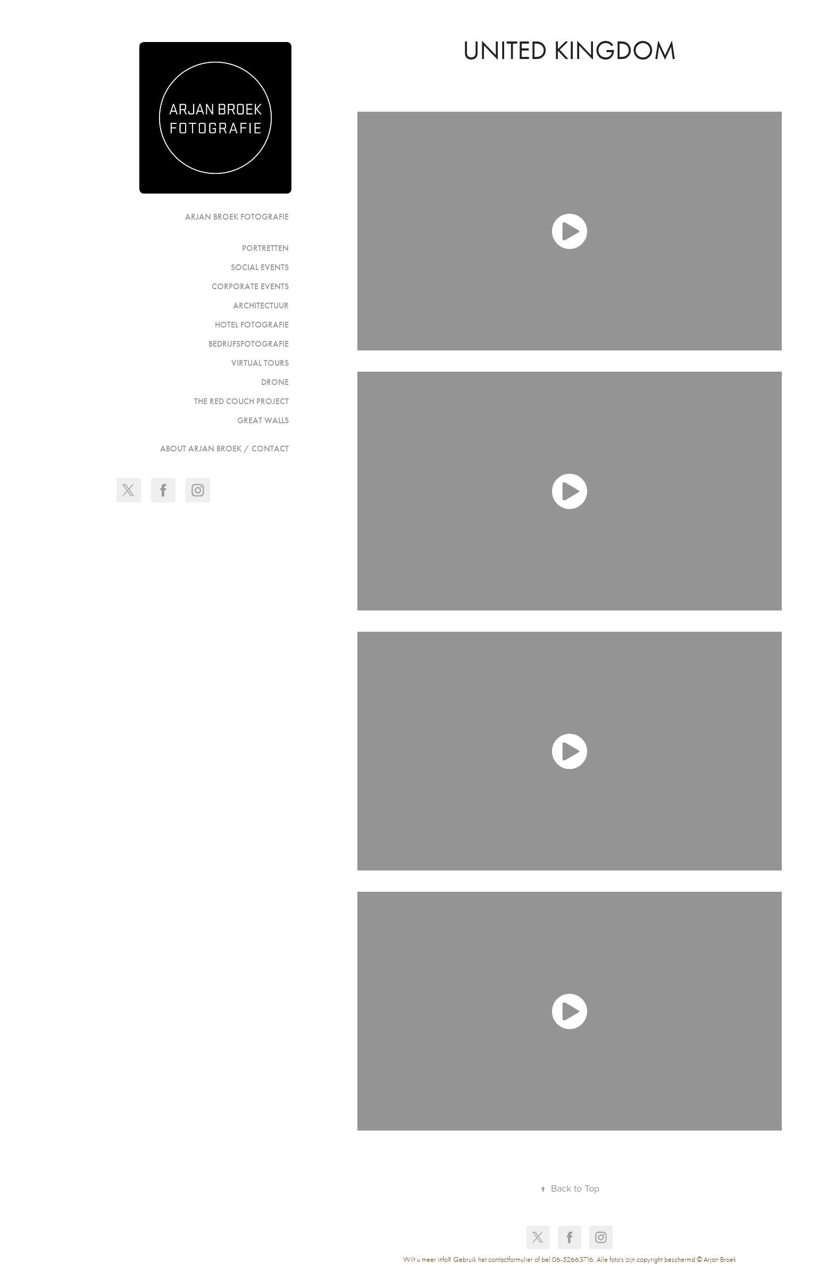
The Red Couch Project (241, 401)
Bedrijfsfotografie (248, 344)
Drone (275, 382)
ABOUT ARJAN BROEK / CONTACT (224, 448)
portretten (265, 248)
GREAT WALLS (263, 420)
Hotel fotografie (252, 325)
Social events (260, 267)
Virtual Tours (260, 363)
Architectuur (261, 305)
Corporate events (250, 286)
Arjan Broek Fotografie (237, 217)
